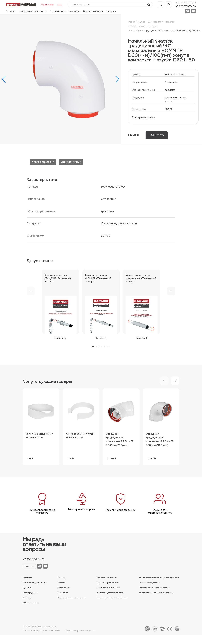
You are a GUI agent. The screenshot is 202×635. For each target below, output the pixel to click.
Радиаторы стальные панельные (72, 598)
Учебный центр (58, 11)
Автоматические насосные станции (154, 588)
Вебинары (27, 598)
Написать (29, 566)
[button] (4, 79)
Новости (61, 583)
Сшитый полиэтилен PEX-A (108, 588)
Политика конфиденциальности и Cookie (41, 631)
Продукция (141, 22)
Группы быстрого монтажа (108, 583)
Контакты (111, 11)
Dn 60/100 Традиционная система (143, 26)
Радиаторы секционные (107, 578)
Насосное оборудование (149, 583)
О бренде (11, 11)
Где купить (74, 11)
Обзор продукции (30, 593)
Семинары (62, 578)
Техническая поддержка (33, 11)
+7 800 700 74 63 (186, 6)
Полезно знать (64, 588)
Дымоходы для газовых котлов (161, 22)
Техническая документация (35, 583)
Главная (131, 22)
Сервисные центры (93, 11)
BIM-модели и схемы (31, 603)
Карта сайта (63, 593)
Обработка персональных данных (80, 631)
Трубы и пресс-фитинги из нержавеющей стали (159, 578)
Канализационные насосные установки (156, 593)
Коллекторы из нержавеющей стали (112, 598)
